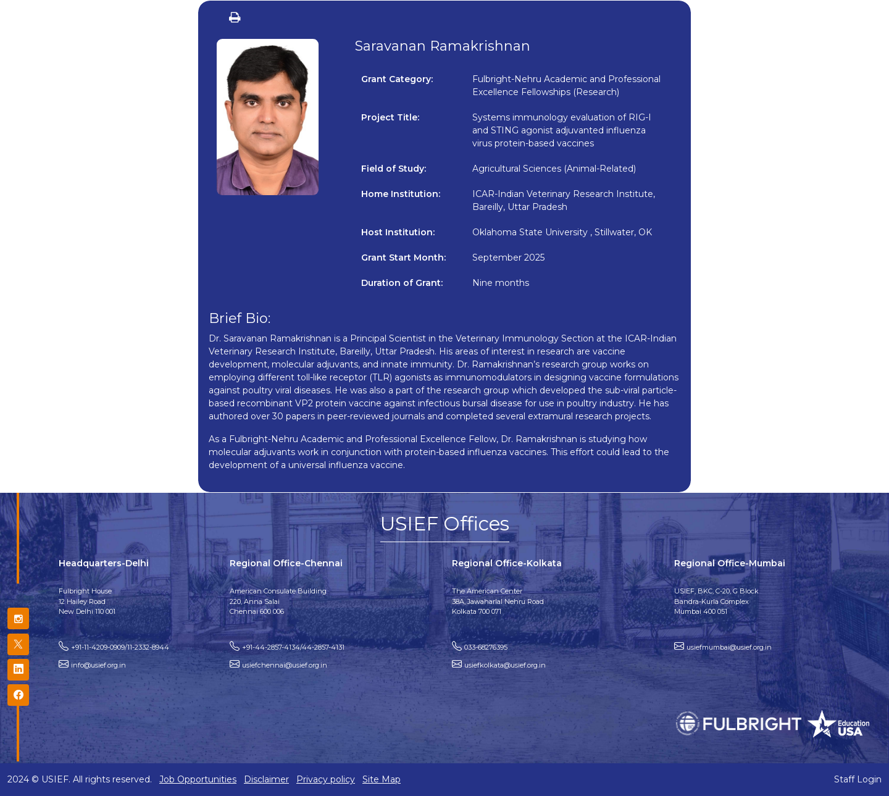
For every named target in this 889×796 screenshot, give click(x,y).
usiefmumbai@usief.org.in (729, 647)
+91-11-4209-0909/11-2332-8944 (120, 647)
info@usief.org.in (98, 665)
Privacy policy (325, 779)
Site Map (381, 779)
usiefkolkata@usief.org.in (505, 665)
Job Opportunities (197, 779)
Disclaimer (266, 779)
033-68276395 (485, 647)
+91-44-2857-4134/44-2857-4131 (293, 647)
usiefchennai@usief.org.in (284, 665)
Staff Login (858, 779)
